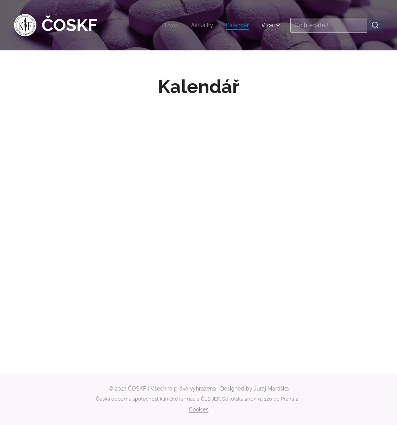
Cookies (199, 409)
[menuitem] (169, 25)
